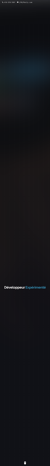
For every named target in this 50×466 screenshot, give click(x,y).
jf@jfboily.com (24, 2)
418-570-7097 (8, 2)
